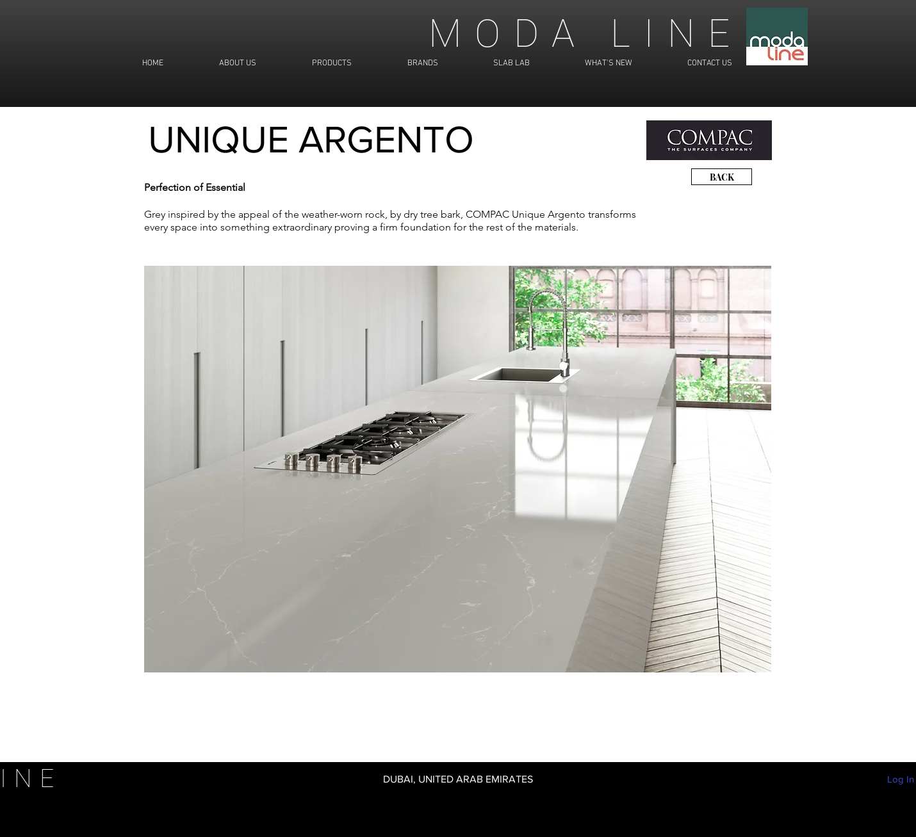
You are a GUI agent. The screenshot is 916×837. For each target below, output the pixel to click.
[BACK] (721, 176)
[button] (457, 469)
